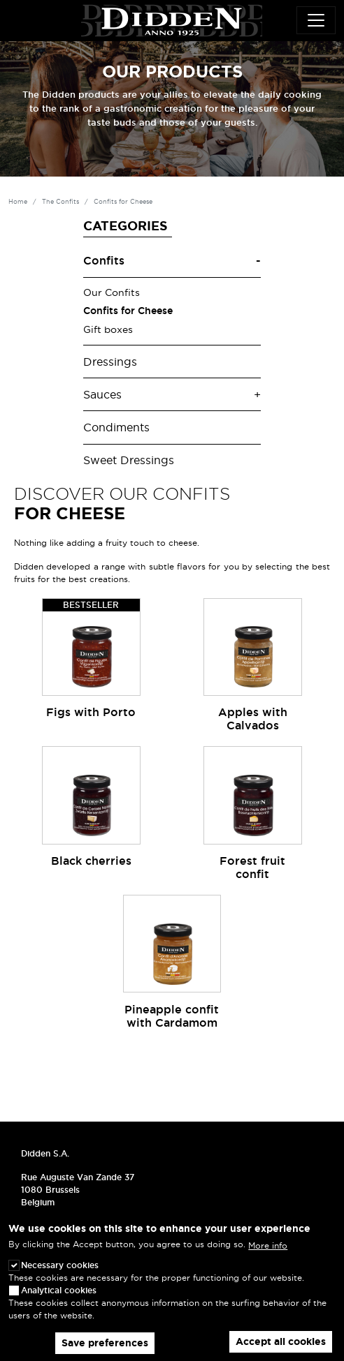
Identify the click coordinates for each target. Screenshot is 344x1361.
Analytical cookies (58, 1290)
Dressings (110, 362)
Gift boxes (108, 329)
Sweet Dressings (128, 460)
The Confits (60, 201)
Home (17, 201)
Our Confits (111, 292)
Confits (103, 260)
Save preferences (105, 1343)
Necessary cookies (60, 1265)
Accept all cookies (281, 1341)
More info (267, 1245)
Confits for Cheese (128, 310)
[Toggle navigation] (316, 20)
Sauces (102, 395)
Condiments (116, 427)
